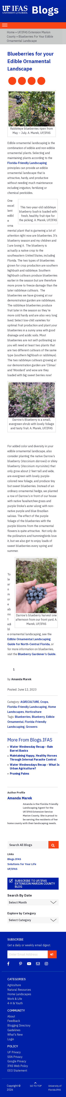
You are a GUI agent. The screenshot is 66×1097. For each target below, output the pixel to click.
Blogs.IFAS (14, 859)
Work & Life (14, 999)
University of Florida (54, 1087)
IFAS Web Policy (17, 1066)
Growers (31, 726)
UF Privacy (14, 1052)
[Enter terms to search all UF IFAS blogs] (27, 845)
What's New (15, 1034)
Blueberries (23, 717)
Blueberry (38, 717)
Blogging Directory (18, 1025)
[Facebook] (8, 964)
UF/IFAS (12, 869)
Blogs (45, 9)
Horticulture (33, 712)
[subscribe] (52, 954)
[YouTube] (29, 964)
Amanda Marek (19, 798)
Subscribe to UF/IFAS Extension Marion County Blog (35, 883)
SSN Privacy (15, 1057)
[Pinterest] (20, 964)
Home (11, 32)
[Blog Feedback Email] (38, 964)
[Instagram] (46, 964)
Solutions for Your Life (21, 864)
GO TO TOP (36, 1085)
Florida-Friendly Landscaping (27, 163)
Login (10, 1039)
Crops (44, 702)
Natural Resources (19, 989)
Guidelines (13, 1030)
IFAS (58, 1089)
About (11, 1016)
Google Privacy (16, 1061)
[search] (53, 844)
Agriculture (14, 985)
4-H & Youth (15, 1003)
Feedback (13, 1021)
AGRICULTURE (29, 702)
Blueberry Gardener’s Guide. (37, 654)
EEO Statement (17, 1070)
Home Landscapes (19, 994)
